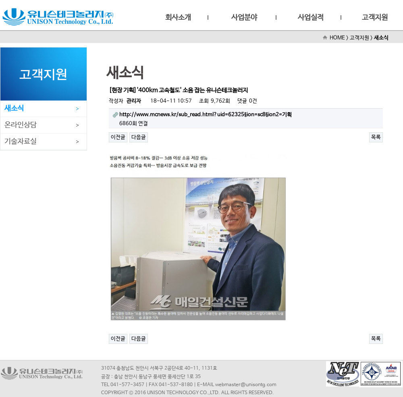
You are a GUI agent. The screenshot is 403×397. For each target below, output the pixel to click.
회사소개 (178, 18)
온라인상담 (20, 125)
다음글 (138, 137)
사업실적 (311, 18)
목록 (376, 137)
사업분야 (244, 18)
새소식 (14, 109)
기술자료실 (20, 142)
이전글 (118, 137)
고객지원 (375, 18)
